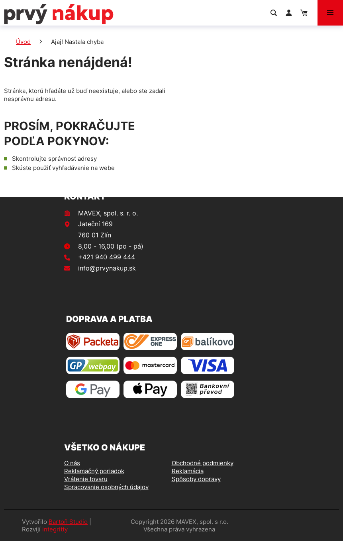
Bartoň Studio (68, 521)
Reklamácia (188, 471)
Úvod (23, 41)
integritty (55, 529)
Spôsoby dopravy (196, 479)
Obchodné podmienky (202, 463)
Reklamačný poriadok (94, 471)
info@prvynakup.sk (107, 268)
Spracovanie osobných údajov (106, 487)
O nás (72, 463)
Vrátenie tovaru (86, 479)
